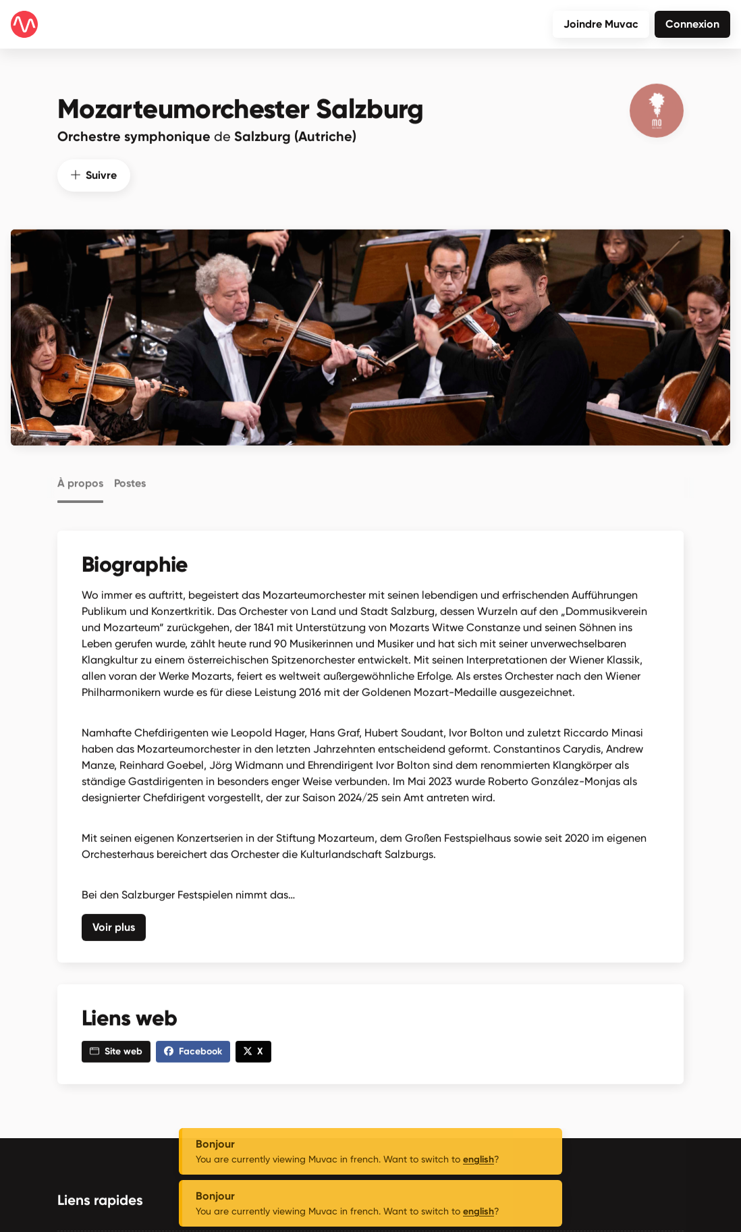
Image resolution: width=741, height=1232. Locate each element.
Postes (130, 478)
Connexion (692, 24)
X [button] (253, 1048)
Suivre (94, 171)
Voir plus (113, 923)
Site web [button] (116, 1048)
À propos (80, 478)
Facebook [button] (193, 1048)
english (478, 1159)
